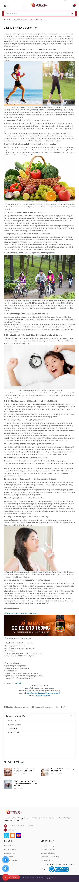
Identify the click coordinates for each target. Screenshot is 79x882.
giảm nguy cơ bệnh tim (21, 707)
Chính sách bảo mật (47, 860)
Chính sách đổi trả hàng (48, 853)
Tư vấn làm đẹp (13, 728)
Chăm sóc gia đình (14, 732)
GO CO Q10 (33, 707)
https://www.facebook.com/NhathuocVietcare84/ (43, 693)
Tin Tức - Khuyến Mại (14, 762)
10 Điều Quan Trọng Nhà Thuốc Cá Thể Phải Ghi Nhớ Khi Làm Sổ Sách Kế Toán (25, 783)
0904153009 (12, 830)
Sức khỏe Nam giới (14, 724)
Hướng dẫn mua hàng (10, 860)
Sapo (54, 878)
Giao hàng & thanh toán (48, 849)
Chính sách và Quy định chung (50, 857)
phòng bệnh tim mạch (45, 707)
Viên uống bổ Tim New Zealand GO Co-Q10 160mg (20, 613)
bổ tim (11, 707)
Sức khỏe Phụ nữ (14, 721)
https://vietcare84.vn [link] (43, 695)
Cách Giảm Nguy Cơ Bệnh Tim (20, 28)
